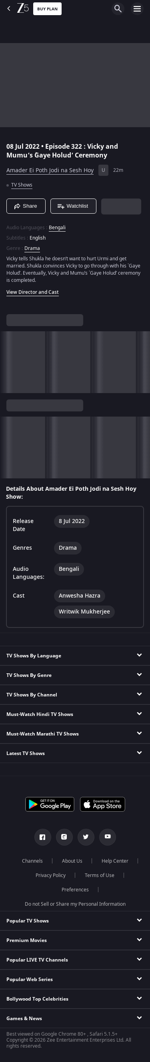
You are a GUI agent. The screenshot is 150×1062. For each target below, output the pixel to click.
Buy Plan (47, 9)
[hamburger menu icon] (137, 8)
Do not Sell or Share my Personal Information (75, 904)
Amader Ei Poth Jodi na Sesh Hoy (50, 170)
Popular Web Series (29, 979)
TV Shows (21, 185)
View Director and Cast (32, 292)
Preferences (75, 889)
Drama (32, 248)
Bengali (57, 227)
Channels (32, 861)
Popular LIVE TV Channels (37, 960)
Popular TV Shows (27, 920)
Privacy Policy (51, 875)
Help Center (115, 861)
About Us (72, 861)
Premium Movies (26, 940)
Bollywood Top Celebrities (37, 999)
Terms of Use (99, 875)
